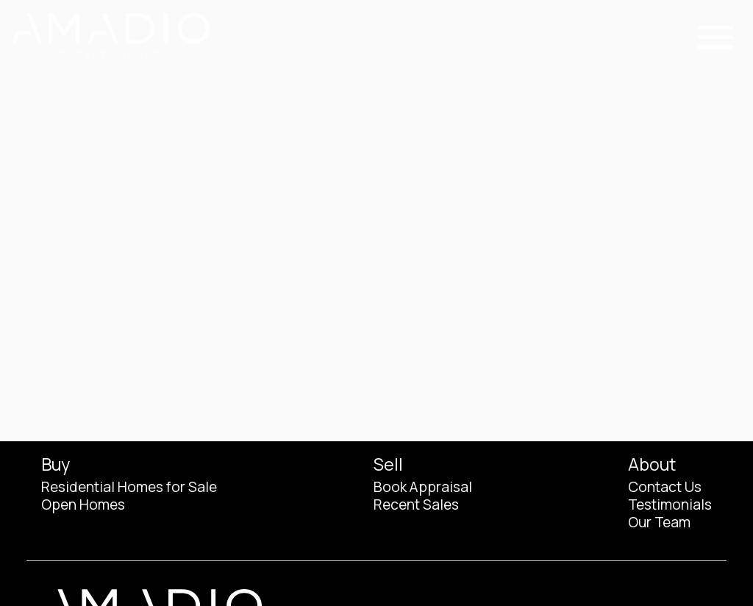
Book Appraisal (423, 486)
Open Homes (83, 504)
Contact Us (665, 486)
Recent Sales (416, 504)
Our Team (659, 522)
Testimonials (670, 504)
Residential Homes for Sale (129, 486)
